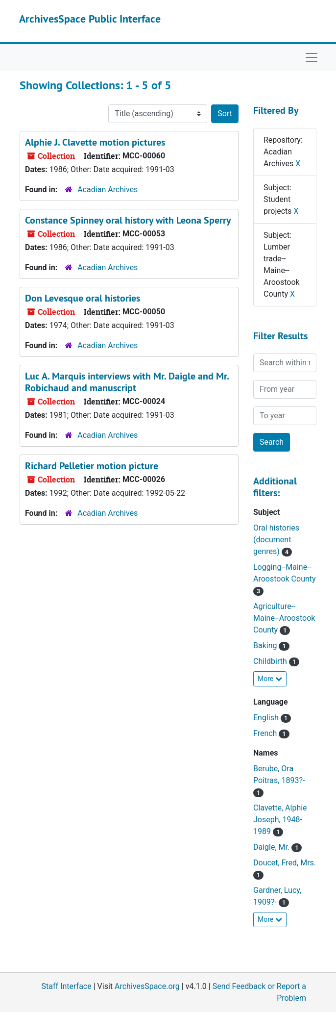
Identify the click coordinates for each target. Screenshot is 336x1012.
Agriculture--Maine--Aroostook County (284, 618)
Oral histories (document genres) (276, 539)
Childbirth (271, 661)
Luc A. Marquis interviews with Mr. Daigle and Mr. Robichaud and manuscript (127, 382)
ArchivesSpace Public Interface (90, 18)
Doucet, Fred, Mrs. (284, 862)
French (266, 733)
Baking (266, 645)
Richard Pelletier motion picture (91, 465)
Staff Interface (67, 986)
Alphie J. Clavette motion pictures (95, 142)
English (267, 717)
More (270, 679)
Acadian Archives (107, 189)
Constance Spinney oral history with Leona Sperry (128, 220)
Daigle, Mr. (272, 847)
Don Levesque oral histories (82, 298)
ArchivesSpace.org (147, 986)
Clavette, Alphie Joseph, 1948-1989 (280, 819)
